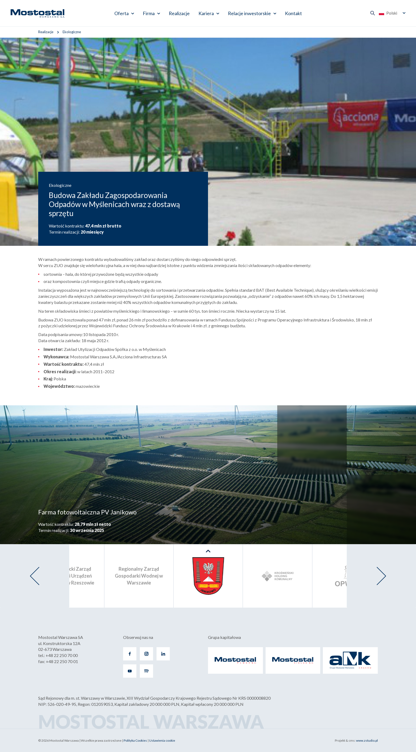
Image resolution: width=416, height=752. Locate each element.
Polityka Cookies (135, 740)
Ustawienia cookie (162, 740)
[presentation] (34, 576)
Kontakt (293, 13)
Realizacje (179, 13)
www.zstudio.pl (367, 740)
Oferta (121, 13)
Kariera (206, 13)
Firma (149, 13)
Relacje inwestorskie (249, 13)
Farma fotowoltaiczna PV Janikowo (87, 512)
